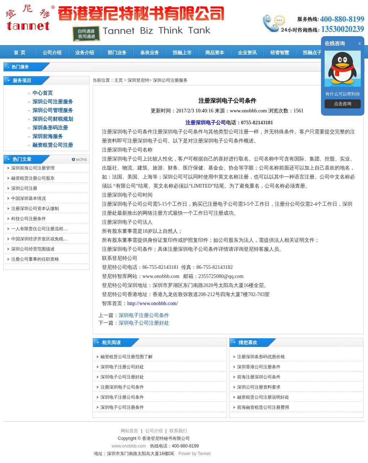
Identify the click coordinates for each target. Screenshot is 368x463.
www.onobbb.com (129, 446)
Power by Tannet (195, 453)
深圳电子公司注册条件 (122, 407)
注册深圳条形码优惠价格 (261, 356)
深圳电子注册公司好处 (122, 366)
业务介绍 (84, 52)
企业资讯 (247, 52)
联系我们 (178, 430)
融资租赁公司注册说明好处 (263, 397)
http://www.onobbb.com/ (152, 303)
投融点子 (312, 52)
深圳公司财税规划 (53, 119)
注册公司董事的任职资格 (35, 259)
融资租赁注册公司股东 (33, 178)
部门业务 (117, 52)
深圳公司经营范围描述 (33, 249)
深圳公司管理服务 (53, 110)
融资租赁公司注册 (53, 145)
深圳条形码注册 (50, 127)
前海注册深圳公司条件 (259, 377)
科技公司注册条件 (28, 218)
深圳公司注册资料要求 (259, 387)
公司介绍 (52, 52)
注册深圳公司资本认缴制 (35, 208)
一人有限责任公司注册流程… (39, 228)
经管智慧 (279, 52)
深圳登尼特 (138, 80)
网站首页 (129, 430)
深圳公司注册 (24, 188)
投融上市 (182, 52)
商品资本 (214, 52)
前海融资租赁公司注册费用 (263, 407)
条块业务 (149, 52)
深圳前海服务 (48, 136)
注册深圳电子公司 (205, 122)
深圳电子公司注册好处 (144, 323)
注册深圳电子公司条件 (122, 387)
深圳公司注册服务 (53, 101)
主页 (118, 80)
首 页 (20, 52)
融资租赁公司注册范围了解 (126, 356)
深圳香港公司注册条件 (259, 366)
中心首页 (43, 93)
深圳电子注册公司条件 (144, 315)
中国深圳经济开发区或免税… (39, 238)
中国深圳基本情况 (28, 198)
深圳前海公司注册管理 (33, 168)
